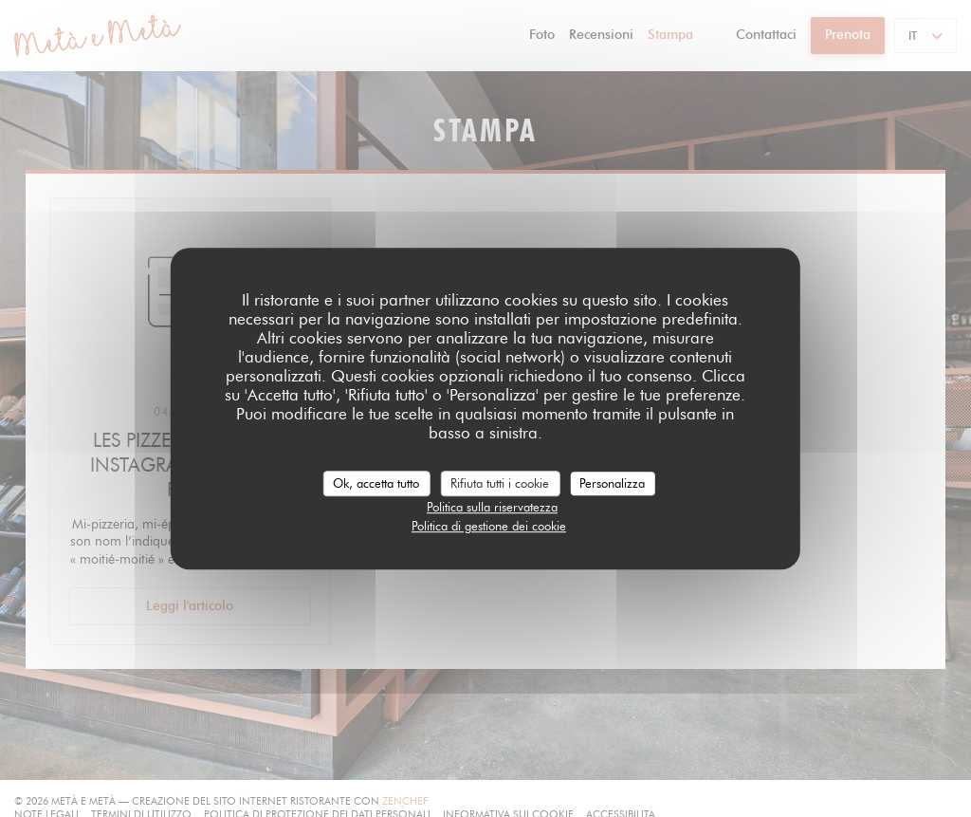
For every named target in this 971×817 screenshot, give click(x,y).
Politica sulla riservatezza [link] (492, 506)
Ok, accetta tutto (376, 483)
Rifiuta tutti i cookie (499, 483)
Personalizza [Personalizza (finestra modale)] (612, 483)
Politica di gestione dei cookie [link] (489, 525)
